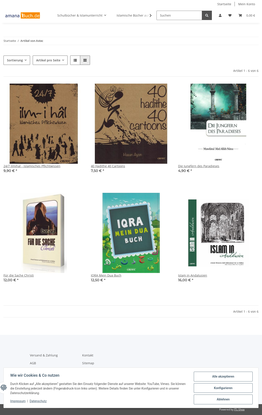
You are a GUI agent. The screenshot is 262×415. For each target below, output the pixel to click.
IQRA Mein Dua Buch (106, 275)
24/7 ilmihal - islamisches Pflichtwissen (31, 166)
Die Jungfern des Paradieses (198, 166)
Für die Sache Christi (18, 275)
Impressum (18, 401)
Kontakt (87, 355)
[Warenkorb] (247, 15)
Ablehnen (222, 399)
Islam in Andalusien (192, 275)
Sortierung (15, 60)
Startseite (224, 4)
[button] (220, 15)
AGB (33, 363)
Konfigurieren (222, 388)
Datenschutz (38, 401)
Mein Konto (246, 4)
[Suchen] (179, 15)
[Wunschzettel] (230, 15)
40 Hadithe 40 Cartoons (108, 166)
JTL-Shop (239, 409)
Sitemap (88, 363)
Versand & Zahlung (44, 355)
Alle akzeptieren (223, 377)
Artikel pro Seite (48, 60)
